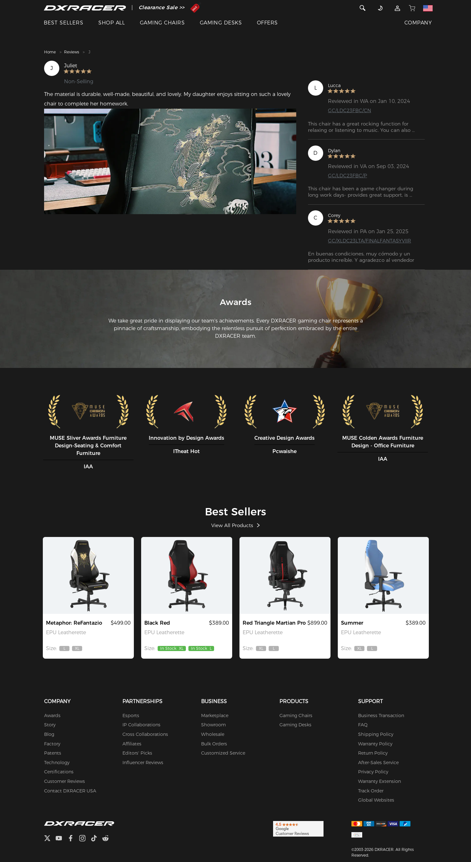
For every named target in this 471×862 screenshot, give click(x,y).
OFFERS (267, 23)
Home (50, 52)
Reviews (71, 52)
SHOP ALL (111, 23)
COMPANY (418, 23)
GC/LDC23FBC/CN (350, 111)
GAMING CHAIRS (162, 23)
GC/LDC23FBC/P (348, 176)
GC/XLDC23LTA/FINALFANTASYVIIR (371, 241)
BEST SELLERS (63, 23)
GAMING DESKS (221, 23)
